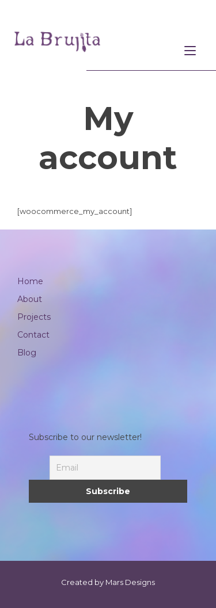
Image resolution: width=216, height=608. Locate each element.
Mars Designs (130, 582)
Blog (26, 352)
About (29, 299)
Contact (33, 335)
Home (30, 281)
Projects (34, 317)
